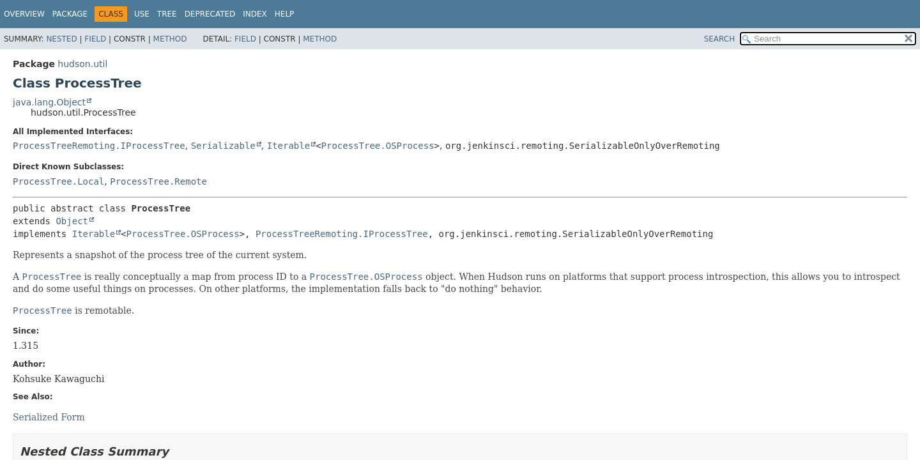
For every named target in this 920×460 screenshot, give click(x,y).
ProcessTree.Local (58, 181)
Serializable (223, 146)
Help (285, 14)
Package (70, 14)
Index (255, 14)
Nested (61, 38)
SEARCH (719, 38)
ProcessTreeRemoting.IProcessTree (99, 146)
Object (72, 221)
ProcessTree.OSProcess (377, 146)
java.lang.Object (49, 102)
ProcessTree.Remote (158, 181)
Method (170, 38)
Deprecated (210, 14)
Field (95, 38)
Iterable (288, 146)
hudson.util (82, 64)
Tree (167, 14)
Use (142, 14)
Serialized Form (49, 417)
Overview (24, 14)
